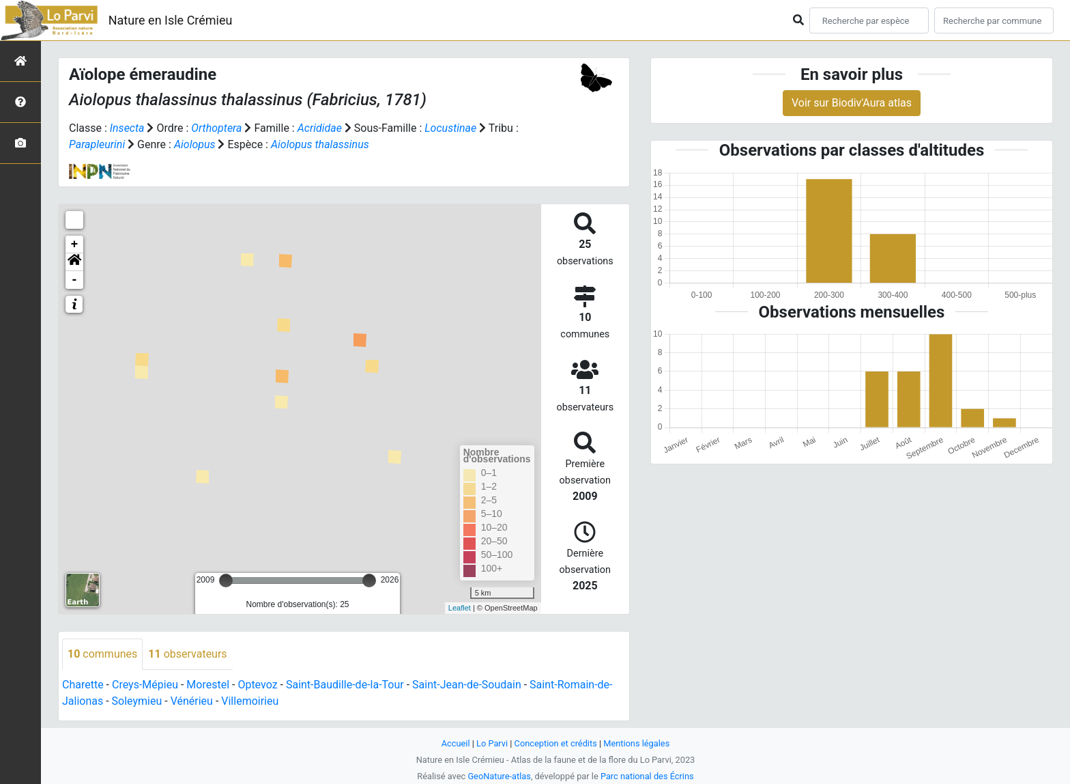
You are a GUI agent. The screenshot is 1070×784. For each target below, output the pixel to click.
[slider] (226, 580)
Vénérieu (192, 701)
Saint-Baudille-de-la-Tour (345, 684)
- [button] (74, 280)
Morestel (207, 684)
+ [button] (74, 244)
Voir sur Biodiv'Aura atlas (852, 102)
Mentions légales (636, 743)
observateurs (187, 653)
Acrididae (320, 128)
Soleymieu (137, 701)
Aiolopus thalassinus (320, 144)
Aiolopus (195, 144)
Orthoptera (216, 128)
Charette (83, 684)
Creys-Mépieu (145, 684)
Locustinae (450, 128)
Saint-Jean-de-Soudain (466, 684)
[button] (74, 262)
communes (102, 653)
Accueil (456, 743)
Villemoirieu (249, 701)
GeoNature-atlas (499, 776)
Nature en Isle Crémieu (171, 20)
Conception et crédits (556, 743)
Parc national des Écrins (647, 776)
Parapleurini (97, 144)
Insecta (127, 128)
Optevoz (257, 684)
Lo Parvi (492, 743)
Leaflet (459, 608)
